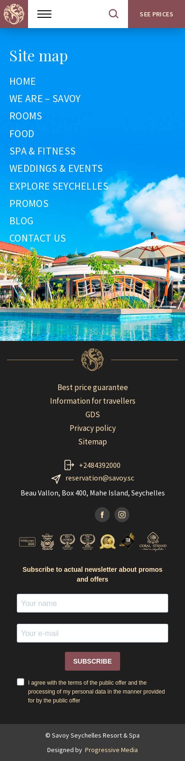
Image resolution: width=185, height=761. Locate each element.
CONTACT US (37, 238)
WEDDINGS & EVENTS (56, 169)
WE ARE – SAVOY (44, 99)
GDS (92, 414)
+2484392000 (100, 465)
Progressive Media (111, 750)
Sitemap (92, 441)
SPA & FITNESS (42, 151)
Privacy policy (93, 428)
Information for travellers (92, 401)
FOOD (21, 134)
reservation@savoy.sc (99, 477)
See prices (156, 14)
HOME (22, 81)
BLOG (21, 221)
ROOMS (26, 116)
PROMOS (29, 204)
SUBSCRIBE (92, 661)
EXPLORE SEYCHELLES (59, 186)
